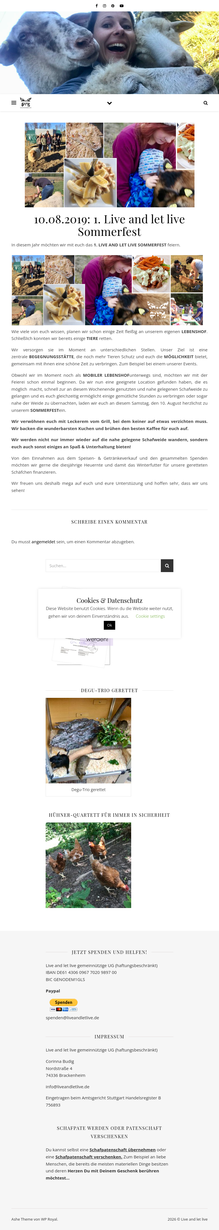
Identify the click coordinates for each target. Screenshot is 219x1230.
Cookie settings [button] (150, 616)
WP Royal (49, 1219)
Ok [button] (109, 625)
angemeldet (43, 541)
